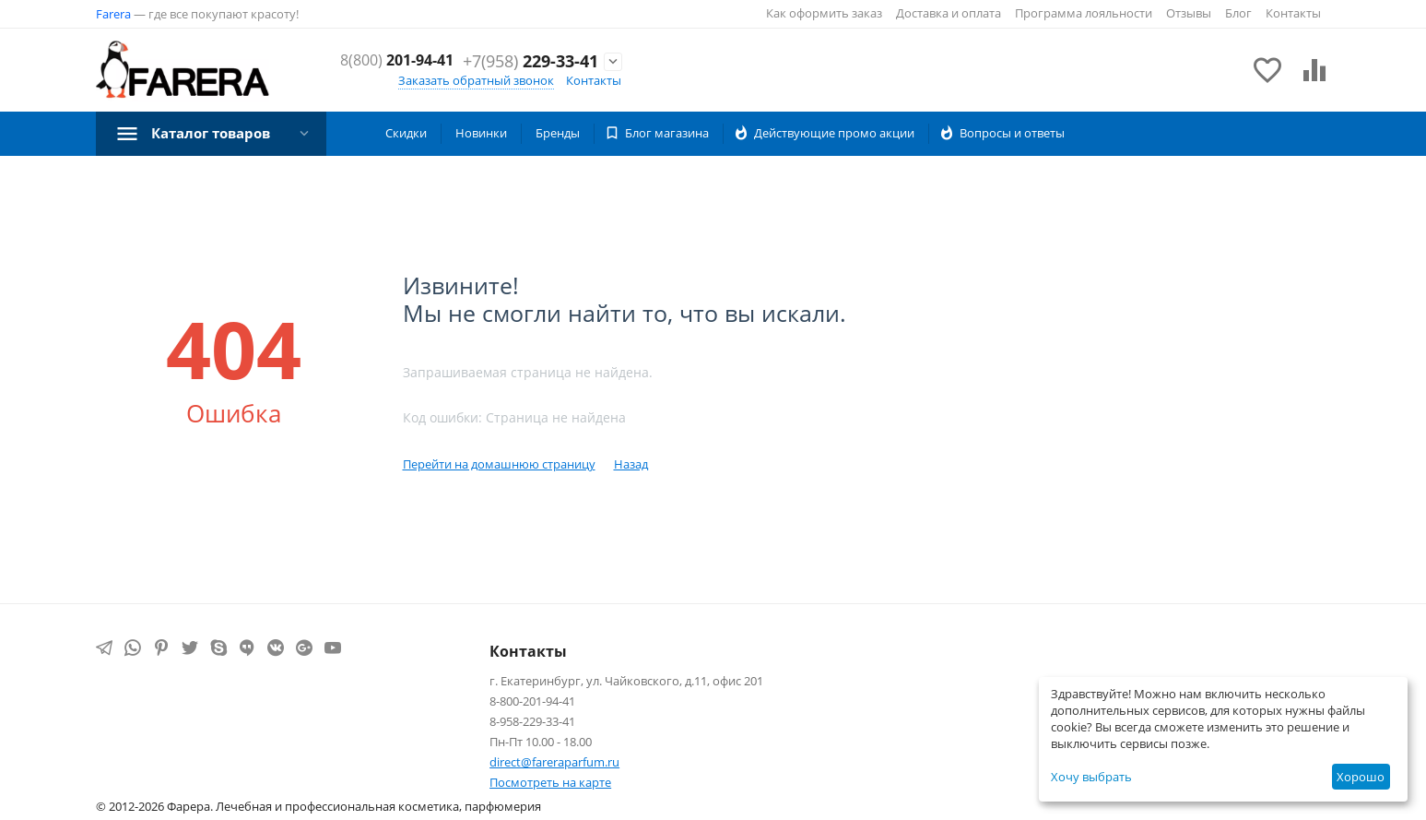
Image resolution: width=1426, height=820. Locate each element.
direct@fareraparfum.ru (554, 762)
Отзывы (1188, 13)
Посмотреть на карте (550, 782)
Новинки (481, 133)
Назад (631, 464)
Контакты (1293, 13)
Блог (1238, 13)
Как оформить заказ (824, 13)
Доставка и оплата (948, 13)
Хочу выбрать (1091, 776)
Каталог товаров (216, 133)
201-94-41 (535, 52)
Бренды (558, 133)
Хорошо (1361, 776)
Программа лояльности (1083, 13)
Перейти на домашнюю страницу (499, 464)
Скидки (406, 133)
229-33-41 (530, 72)
